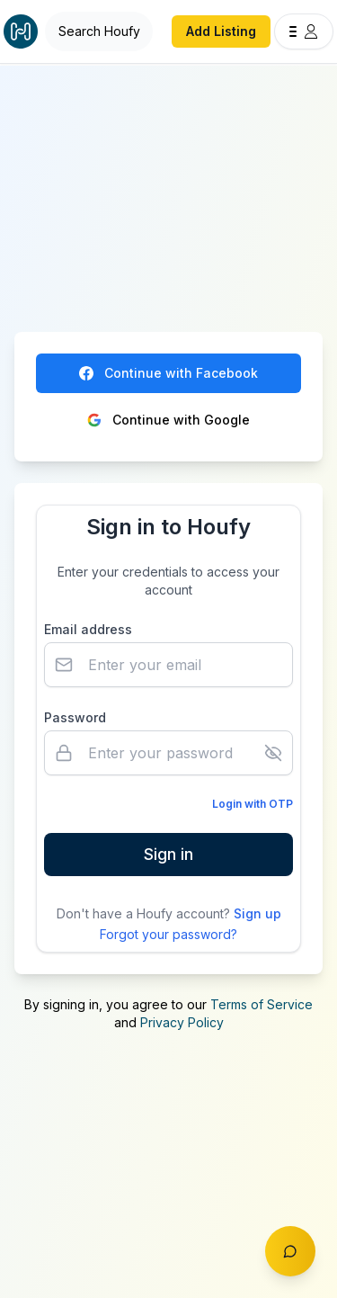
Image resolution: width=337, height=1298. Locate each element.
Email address (88, 629)
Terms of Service (261, 1004)
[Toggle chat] (290, 1251)
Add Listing (221, 31)
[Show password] (273, 753)
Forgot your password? (168, 934)
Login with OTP (252, 803)
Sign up (257, 913)
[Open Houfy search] (99, 31)
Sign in (168, 854)
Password (75, 717)
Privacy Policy (182, 1022)
